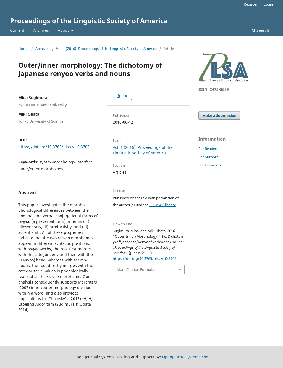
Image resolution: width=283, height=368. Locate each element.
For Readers (208, 148)
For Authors (208, 156)
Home (23, 48)
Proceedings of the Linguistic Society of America (89, 20)
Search (260, 30)
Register (250, 4)
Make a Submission (219, 115)
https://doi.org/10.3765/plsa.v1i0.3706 (54, 146)
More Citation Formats (135, 269)
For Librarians (209, 165)
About (64, 30)
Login (268, 4)
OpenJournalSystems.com (185, 356)
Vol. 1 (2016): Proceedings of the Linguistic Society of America (106, 48)
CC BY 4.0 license (162, 204)
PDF (124, 95)
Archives (41, 30)
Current (17, 30)
